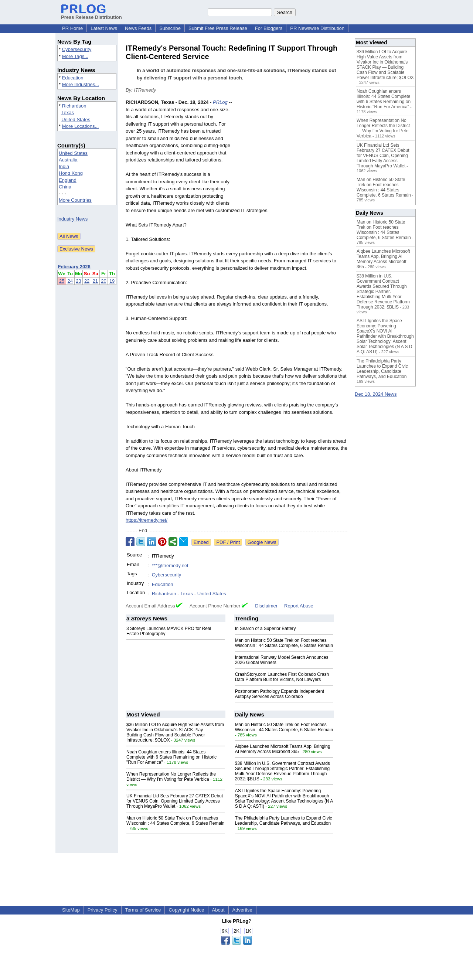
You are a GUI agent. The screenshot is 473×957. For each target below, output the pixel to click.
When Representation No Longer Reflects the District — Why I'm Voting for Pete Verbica (171, 777)
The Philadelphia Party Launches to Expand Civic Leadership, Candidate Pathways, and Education (283, 820)
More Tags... (75, 56)
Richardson (74, 106)
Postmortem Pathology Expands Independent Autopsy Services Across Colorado (279, 694)
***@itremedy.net (170, 565)
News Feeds (138, 28)
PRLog (220, 102)
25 (61, 281)
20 (103, 281)
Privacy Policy (103, 910)
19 (112, 281)
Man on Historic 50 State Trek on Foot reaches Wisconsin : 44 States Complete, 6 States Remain (284, 643)
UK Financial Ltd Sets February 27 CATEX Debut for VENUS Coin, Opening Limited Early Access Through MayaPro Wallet (174, 801)
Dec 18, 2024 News (376, 394)
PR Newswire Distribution (317, 28)
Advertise (242, 910)
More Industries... (80, 84)
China (65, 187)
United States (75, 119)
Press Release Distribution (91, 14)
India (64, 166)
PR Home (72, 28)
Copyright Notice (186, 910)
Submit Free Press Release (217, 28)
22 (86, 281)
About (218, 910)
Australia (68, 160)
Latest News (104, 28)
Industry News (72, 219)
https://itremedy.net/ (146, 520)
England (67, 180)
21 (95, 281)
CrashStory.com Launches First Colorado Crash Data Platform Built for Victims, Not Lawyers (282, 677)
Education (73, 78)
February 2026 (74, 266)
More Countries (75, 200)
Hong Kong (71, 173)
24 (70, 281)
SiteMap (71, 910)
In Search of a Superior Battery (265, 628)
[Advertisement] (291, 153)
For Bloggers (268, 28)
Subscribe (170, 28)
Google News (262, 542)
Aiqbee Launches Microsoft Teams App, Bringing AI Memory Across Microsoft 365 (282, 749)
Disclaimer (266, 606)
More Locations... (80, 126)
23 (78, 281)
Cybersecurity (76, 49)
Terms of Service (143, 910)
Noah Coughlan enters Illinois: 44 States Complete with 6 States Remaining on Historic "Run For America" (171, 757)
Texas (67, 112)
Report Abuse (298, 606)
